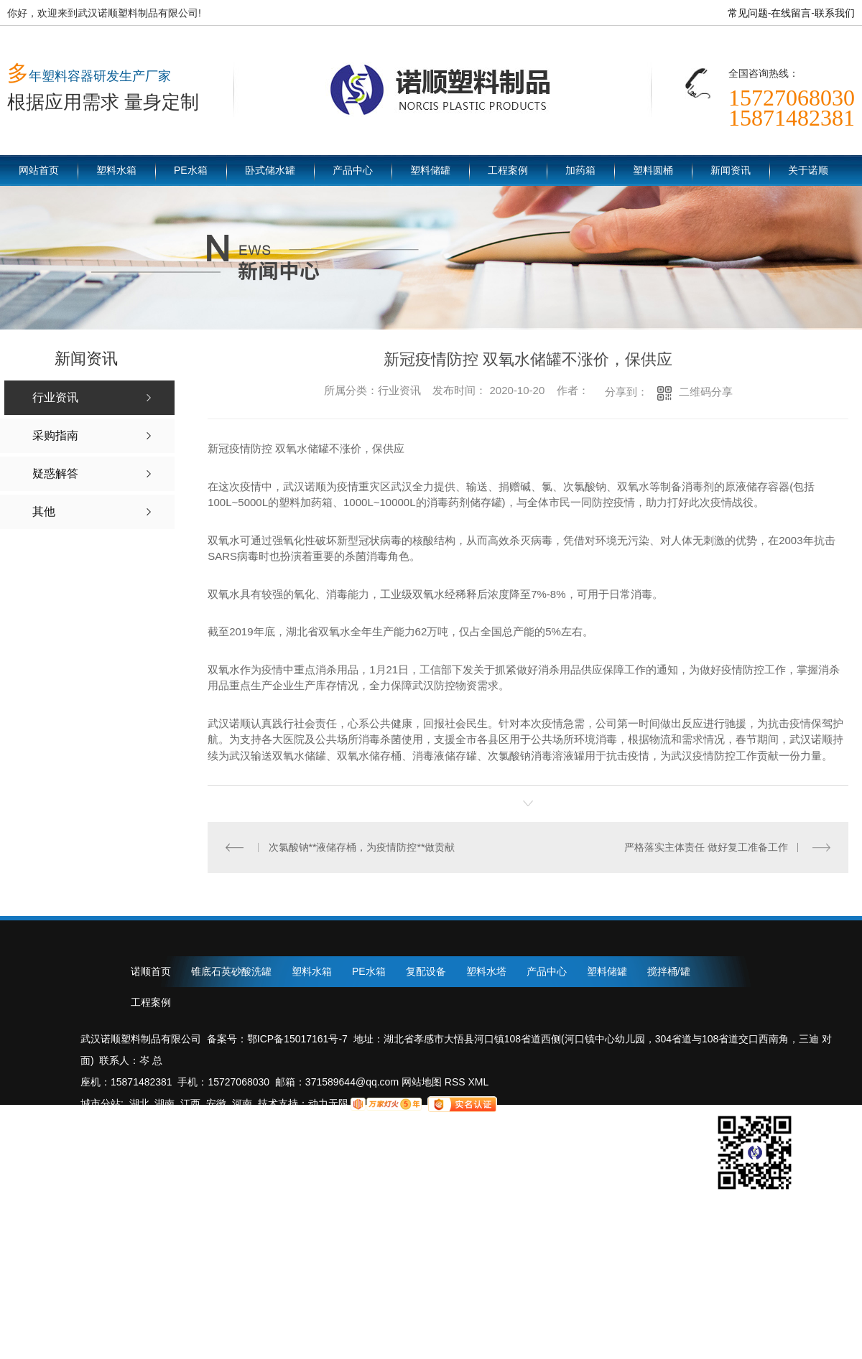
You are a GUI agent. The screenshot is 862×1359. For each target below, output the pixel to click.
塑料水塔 (486, 971)
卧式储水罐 (270, 170)
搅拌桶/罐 (668, 971)
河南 (242, 1103)
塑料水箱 (116, 170)
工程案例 (508, 170)
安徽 (216, 1103)
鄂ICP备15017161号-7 (297, 1039)
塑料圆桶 (653, 170)
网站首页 (39, 170)
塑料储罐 (430, 170)
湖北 (139, 1103)
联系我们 (835, 13)
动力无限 (328, 1103)
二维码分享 (706, 392)
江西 (190, 1103)
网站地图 (420, 1082)
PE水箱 (191, 170)
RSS (456, 1082)
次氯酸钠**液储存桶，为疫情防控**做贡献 (362, 847)
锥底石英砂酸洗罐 (231, 971)
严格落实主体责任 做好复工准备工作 (706, 847)
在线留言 (791, 13)
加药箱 (580, 170)
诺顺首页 (151, 971)
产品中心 (353, 170)
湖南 (164, 1103)
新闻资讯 (730, 170)
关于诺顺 (808, 170)
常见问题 (748, 13)
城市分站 (100, 1103)
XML (478, 1082)
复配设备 (426, 971)
